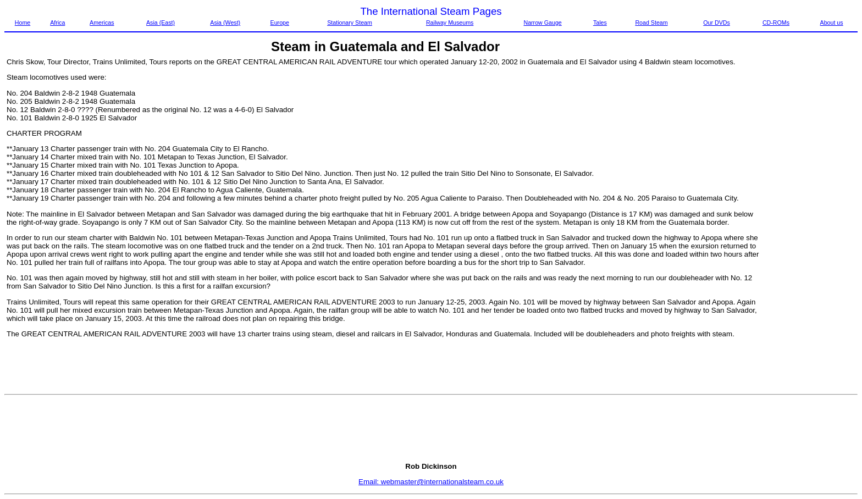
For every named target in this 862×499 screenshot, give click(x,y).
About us (831, 22)
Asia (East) (160, 22)
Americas (102, 22)
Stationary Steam (349, 22)
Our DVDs (716, 22)
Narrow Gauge (542, 22)
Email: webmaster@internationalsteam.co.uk (431, 482)
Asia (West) (225, 22)
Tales (600, 22)
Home (22, 22)
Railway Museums (449, 22)
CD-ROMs (775, 22)
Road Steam (651, 22)
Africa (57, 22)
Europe (279, 22)
